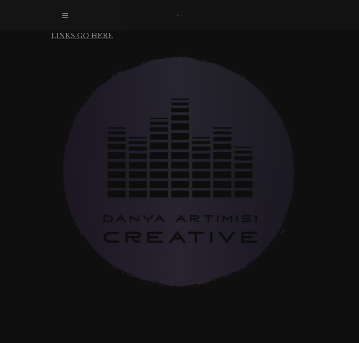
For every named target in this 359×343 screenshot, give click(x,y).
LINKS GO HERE (82, 35)
